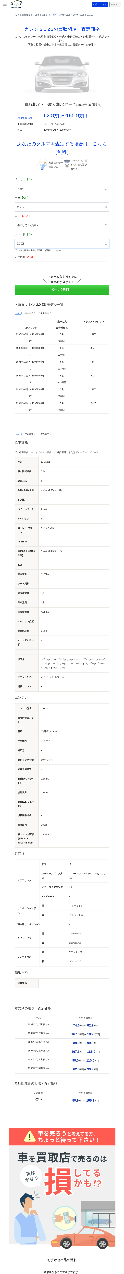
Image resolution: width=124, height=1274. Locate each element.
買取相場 (26, 15)
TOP (17, 15)
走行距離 (24, 256)
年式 (23, 216)
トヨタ (36, 15)
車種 (22, 197)
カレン (45, 15)
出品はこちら (98, 4)
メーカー (25, 179)
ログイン (115, 4)
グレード (25, 234)
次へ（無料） (62, 289)
